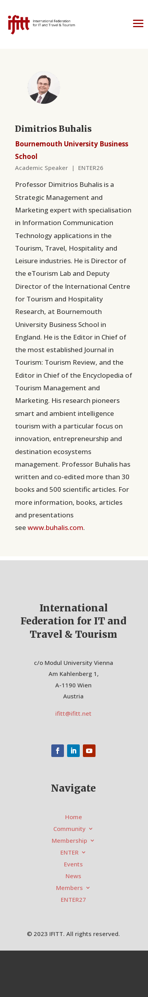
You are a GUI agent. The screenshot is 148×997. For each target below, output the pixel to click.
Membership (69, 841)
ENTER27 (73, 900)
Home (73, 817)
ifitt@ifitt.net (73, 713)
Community (69, 829)
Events (73, 864)
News (73, 876)
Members (69, 888)
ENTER (69, 852)
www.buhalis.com (55, 527)
